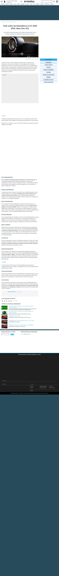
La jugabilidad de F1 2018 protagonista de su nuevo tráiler (21, 320)
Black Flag (9, 2)
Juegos (18, 4)
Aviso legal (51, 386)
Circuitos (48, 67)
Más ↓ (21, 1)
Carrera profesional (48, 82)
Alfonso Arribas (28, 58)
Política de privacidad (43, 387)
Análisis (11, 4)
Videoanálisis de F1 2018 (14, 316)
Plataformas (47, 4)
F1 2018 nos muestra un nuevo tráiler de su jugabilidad (21, 325)
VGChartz (31, 390)
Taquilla (15, 0)
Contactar (31, 387)
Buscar (12, 334)
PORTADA (3, 4)
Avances (27, 4)
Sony (8, 0)
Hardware (42, 4)
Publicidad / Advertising (43, 386)
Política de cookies (52, 387)
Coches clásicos (49, 64)
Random (37, 4)
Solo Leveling (12, 0)
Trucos (31, 4)
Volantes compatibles (48, 69)
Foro (34, 4)
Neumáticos (48, 62)
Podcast (52, 4)
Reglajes (48, 77)
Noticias (7, 4)
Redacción (31, 386)
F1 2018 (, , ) (26, 334)
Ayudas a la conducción (48, 74)
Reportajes (22, 4)
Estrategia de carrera (49, 79)
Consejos (48, 72)
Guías (15, 4)
